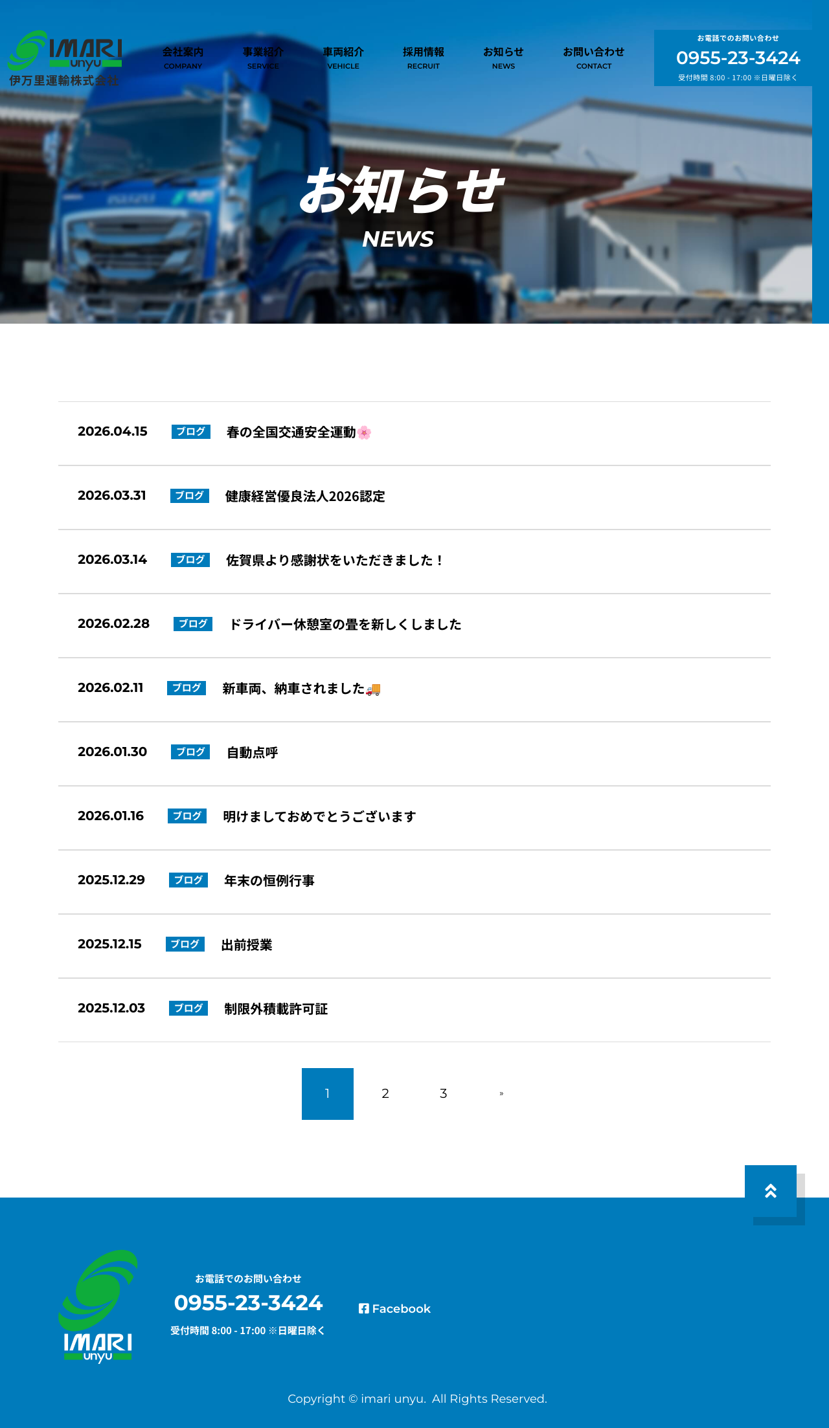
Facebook (416, 1277)
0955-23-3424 (738, 62)
